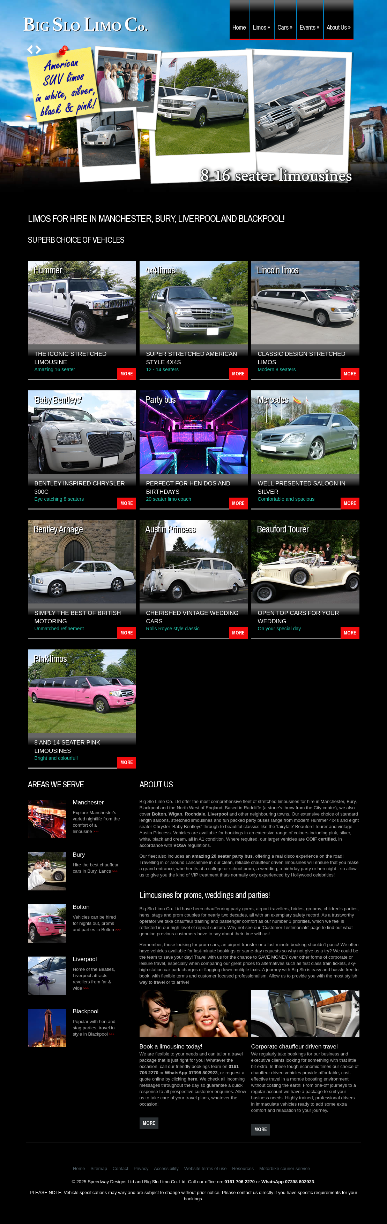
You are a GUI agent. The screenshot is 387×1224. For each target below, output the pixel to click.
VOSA (179, 845)
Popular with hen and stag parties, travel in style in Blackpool (94, 1028)
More (126, 374)
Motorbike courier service (284, 1168)
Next (38, 49)
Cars (284, 27)
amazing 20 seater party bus (222, 856)
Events (309, 27)
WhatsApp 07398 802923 (191, 1072)
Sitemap (98, 1168)
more (149, 1123)
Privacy (141, 1168)
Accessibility (166, 1168)
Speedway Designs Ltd (111, 1181)
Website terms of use (205, 1168)
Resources (243, 1168)
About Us (339, 27)
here (192, 1079)
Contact (120, 1168)
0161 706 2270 (239, 1181)
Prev (29, 49)
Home (239, 27)
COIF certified (321, 839)
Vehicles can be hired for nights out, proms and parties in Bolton (97, 923)
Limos (261, 27)
